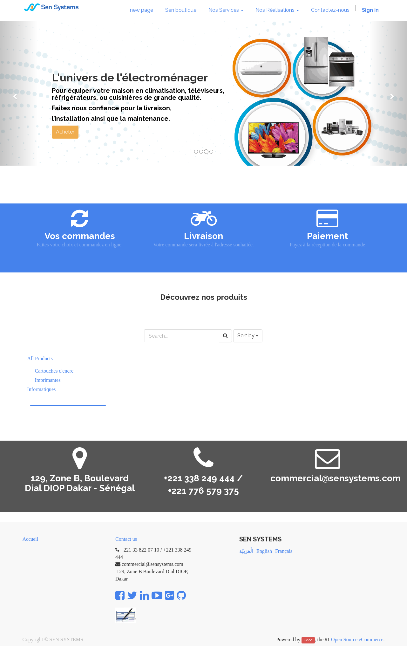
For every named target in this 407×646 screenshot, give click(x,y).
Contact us (126, 539)
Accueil (30, 539)
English (264, 551)
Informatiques (41, 389)
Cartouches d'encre (54, 371)
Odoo (308, 640)
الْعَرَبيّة (246, 551)
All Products (40, 358)
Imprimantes (48, 380)
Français (283, 551)
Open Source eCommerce (357, 639)
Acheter (65, 132)
